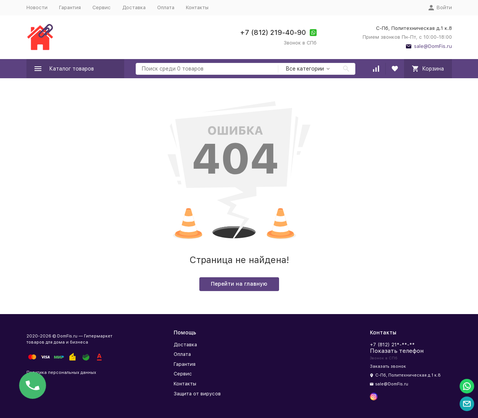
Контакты (197, 7)
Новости (37, 7)
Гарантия (70, 7)
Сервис (101, 7)
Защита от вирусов (197, 394)
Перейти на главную (239, 284)
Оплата (165, 7)
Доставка (134, 7)
